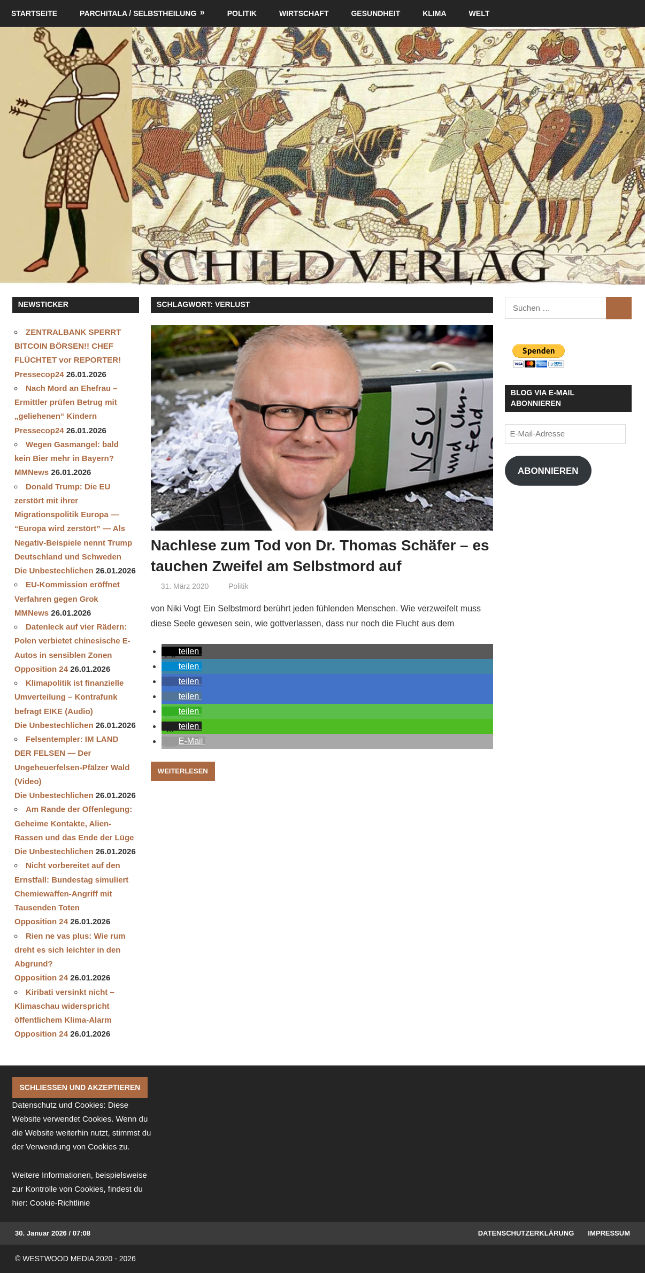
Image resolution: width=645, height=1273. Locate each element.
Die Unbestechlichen (54, 570)
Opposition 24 (41, 668)
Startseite (34, 13)
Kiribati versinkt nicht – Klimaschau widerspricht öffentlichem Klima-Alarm (64, 1006)
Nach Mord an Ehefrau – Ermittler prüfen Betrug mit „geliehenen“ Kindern (66, 402)
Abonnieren (548, 471)
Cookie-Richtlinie (60, 1202)
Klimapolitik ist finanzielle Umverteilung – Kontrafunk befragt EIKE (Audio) (69, 697)
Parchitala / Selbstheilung (138, 13)
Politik (242, 13)
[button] (182, 651)
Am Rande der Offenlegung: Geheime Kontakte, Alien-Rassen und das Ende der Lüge (74, 823)
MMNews (31, 472)
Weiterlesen (183, 771)
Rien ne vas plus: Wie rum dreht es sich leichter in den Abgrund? (70, 950)
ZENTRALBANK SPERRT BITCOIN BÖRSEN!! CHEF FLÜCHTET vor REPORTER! (67, 346)
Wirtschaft (304, 13)
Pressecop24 (39, 374)
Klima (434, 13)
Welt (479, 13)
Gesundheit (375, 13)
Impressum (609, 1233)
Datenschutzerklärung (526, 1233)
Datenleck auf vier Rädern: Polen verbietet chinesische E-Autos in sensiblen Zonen (72, 640)
